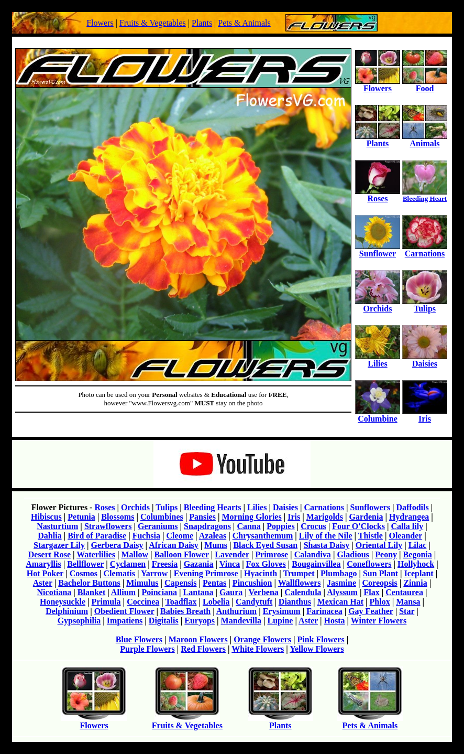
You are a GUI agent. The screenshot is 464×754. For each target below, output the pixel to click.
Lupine (280, 620)
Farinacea (324, 611)
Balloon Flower (181, 554)
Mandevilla (241, 620)
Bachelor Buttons (89, 582)
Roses (377, 195)
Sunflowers (370, 507)
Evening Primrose (206, 573)
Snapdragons (207, 526)
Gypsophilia (79, 620)
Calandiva (312, 554)
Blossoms (117, 516)
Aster (42, 582)
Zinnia (415, 582)
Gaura (230, 592)
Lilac (417, 545)
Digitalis (164, 620)
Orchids (377, 305)
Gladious (353, 554)
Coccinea (143, 601)
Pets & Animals (244, 22)
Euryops (199, 620)
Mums (215, 545)
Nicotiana (54, 592)
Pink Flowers (320, 639)
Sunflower (377, 250)
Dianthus (295, 601)
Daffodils (412, 507)
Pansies (202, 516)
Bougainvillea (316, 563)
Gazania (199, 563)
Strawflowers (108, 526)
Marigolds (324, 516)
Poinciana (160, 592)
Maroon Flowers (198, 639)
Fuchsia (146, 535)
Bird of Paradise (97, 535)
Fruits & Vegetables (152, 22)
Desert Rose (49, 554)
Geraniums (158, 526)
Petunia (81, 516)
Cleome (180, 535)
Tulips (424, 305)
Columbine (377, 415)
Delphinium (67, 611)
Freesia (165, 563)
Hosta (334, 620)
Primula (106, 601)
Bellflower (85, 563)
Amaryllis (43, 563)
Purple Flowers (147, 648)
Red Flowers (203, 648)
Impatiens (124, 620)
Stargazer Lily (59, 545)
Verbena (264, 592)
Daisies (424, 360)
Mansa (408, 601)
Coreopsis (379, 582)
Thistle (370, 535)
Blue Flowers (139, 639)
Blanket (91, 592)
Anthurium (236, 611)
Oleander (405, 535)
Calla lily (407, 526)
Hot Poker (45, 573)
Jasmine (341, 582)
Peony (386, 554)
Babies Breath (185, 611)
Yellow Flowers (317, 648)
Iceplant (419, 573)
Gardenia (366, 516)
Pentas (214, 582)
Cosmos (83, 573)
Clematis (119, 573)
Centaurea (404, 592)
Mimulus (142, 582)
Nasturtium (57, 526)
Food (424, 85)
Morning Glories (251, 516)
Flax (371, 592)
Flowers (100, 22)
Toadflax (181, 601)
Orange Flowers (262, 639)
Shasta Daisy (327, 545)
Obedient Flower (124, 611)
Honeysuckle (62, 601)
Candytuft (254, 601)
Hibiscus (46, 516)
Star (406, 611)
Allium (123, 592)
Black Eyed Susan (265, 545)
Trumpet (298, 573)
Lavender (232, 554)
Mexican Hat (340, 601)
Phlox (380, 601)
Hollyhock (415, 563)
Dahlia (49, 535)
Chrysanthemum (263, 535)
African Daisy (173, 545)
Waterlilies (95, 554)
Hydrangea (409, 516)
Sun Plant (380, 573)
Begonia (417, 554)
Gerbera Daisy (117, 545)
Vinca (229, 563)
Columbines (161, 516)
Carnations (424, 250)
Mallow (135, 554)
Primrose (271, 554)
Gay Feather (370, 611)
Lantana (198, 592)
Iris (424, 415)
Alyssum (342, 592)
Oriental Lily (379, 545)
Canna (248, 526)
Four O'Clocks (358, 526)
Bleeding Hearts (212, 507)
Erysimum (282, 611)
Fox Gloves (266, 563)
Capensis (180, 582)
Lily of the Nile (325, 535)
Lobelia (216, 601)
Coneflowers (369, 563)
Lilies (377, 360)
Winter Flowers (379, 620)
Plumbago (339, 573)
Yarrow (154, 573)
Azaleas (212, 535)
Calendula (302, 592)
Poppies (280, 526)
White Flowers (257, 648)
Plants (202, 22)
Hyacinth (260, 573)
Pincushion (252, 582)
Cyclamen (128, 563)
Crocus (313, 526)
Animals (424, 140)
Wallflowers (299, 582)
